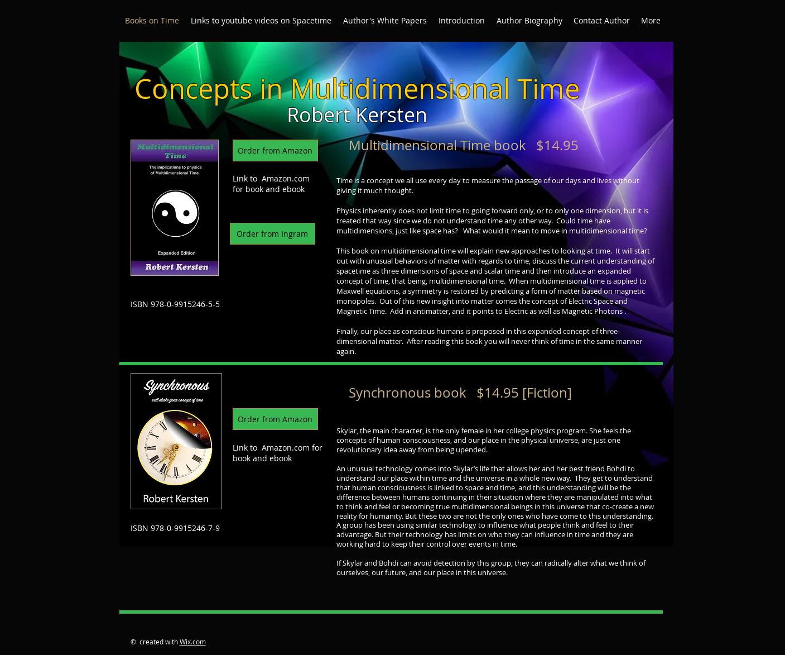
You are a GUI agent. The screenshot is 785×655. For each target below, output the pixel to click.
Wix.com (193, 641)
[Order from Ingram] (272, 234)
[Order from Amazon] (275, 150)
